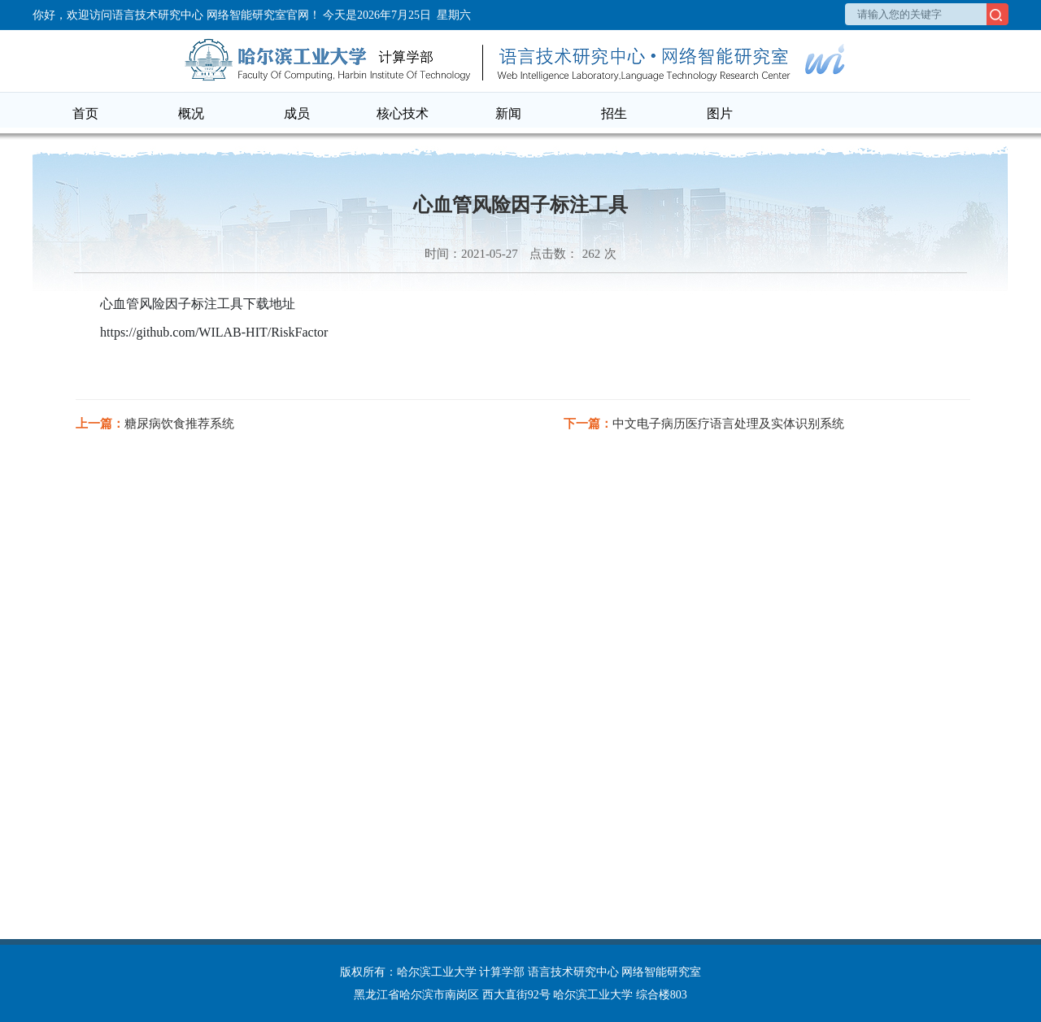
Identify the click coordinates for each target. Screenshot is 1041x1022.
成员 (297, 113)
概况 (191, 113)
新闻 (508, 113)
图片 (720, 113)
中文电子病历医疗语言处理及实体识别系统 (728, 423)
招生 (614, 113)
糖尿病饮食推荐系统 (179, 423)
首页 (85, 113)
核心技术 (403, 113)
